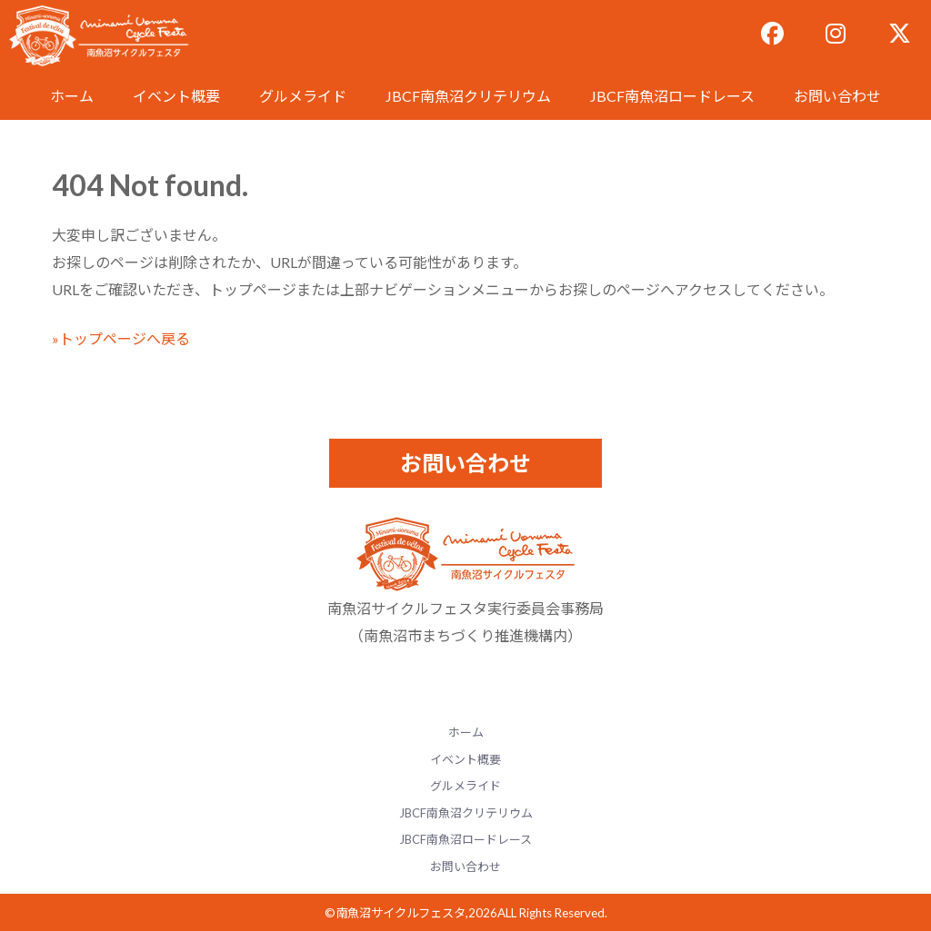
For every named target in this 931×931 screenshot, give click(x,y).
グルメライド (302, 95)
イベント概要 (176, 95)
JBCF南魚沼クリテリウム (468, 95)
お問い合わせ (837, 95)
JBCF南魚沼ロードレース (672, 95)
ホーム (72, 95)
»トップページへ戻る (121, 338)
